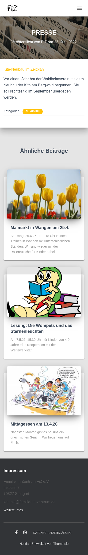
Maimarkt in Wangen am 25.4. (40, 227)
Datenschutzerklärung (52, 533)
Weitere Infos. (14, 510)
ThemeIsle (61, 544)
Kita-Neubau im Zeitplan (24, 69)
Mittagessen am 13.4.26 (34, 424)
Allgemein (33, 111)
